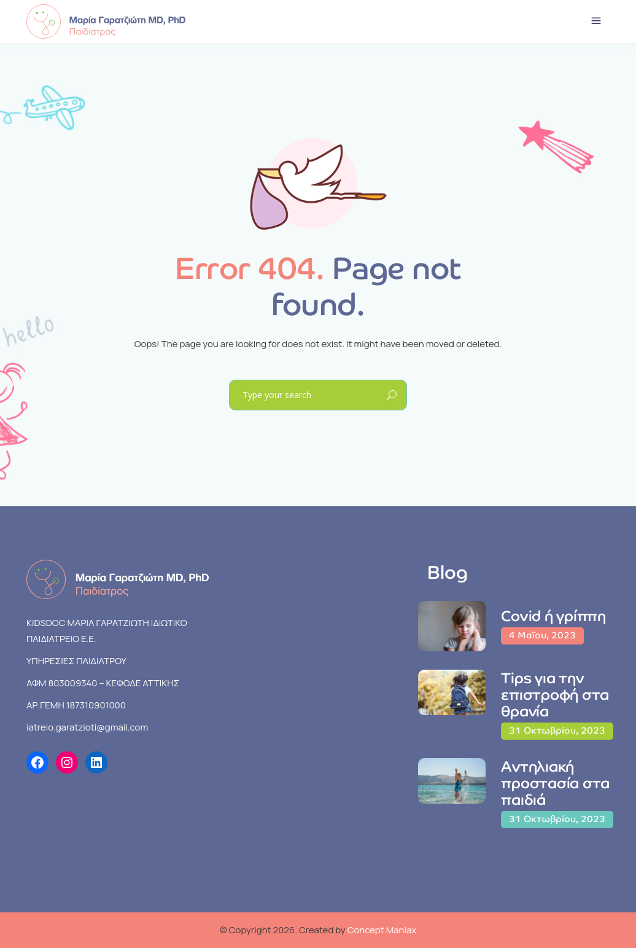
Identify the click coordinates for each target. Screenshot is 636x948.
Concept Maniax (382, 929)
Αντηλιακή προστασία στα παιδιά (555, 783)
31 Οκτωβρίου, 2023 (557, 730)
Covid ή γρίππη (553, 616)
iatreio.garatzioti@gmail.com (87, 727)
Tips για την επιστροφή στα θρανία (555, 694)
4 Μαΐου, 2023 (542, 635)
